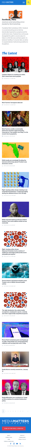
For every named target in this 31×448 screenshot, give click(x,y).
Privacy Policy (22, 439)
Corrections (8, 437)
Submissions (22, 437)
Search (28, 2)
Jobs (9, 439)
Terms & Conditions (9, 441)
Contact (22, 435)
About (8, 435)
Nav (22, 2)
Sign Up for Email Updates (13, 428)
